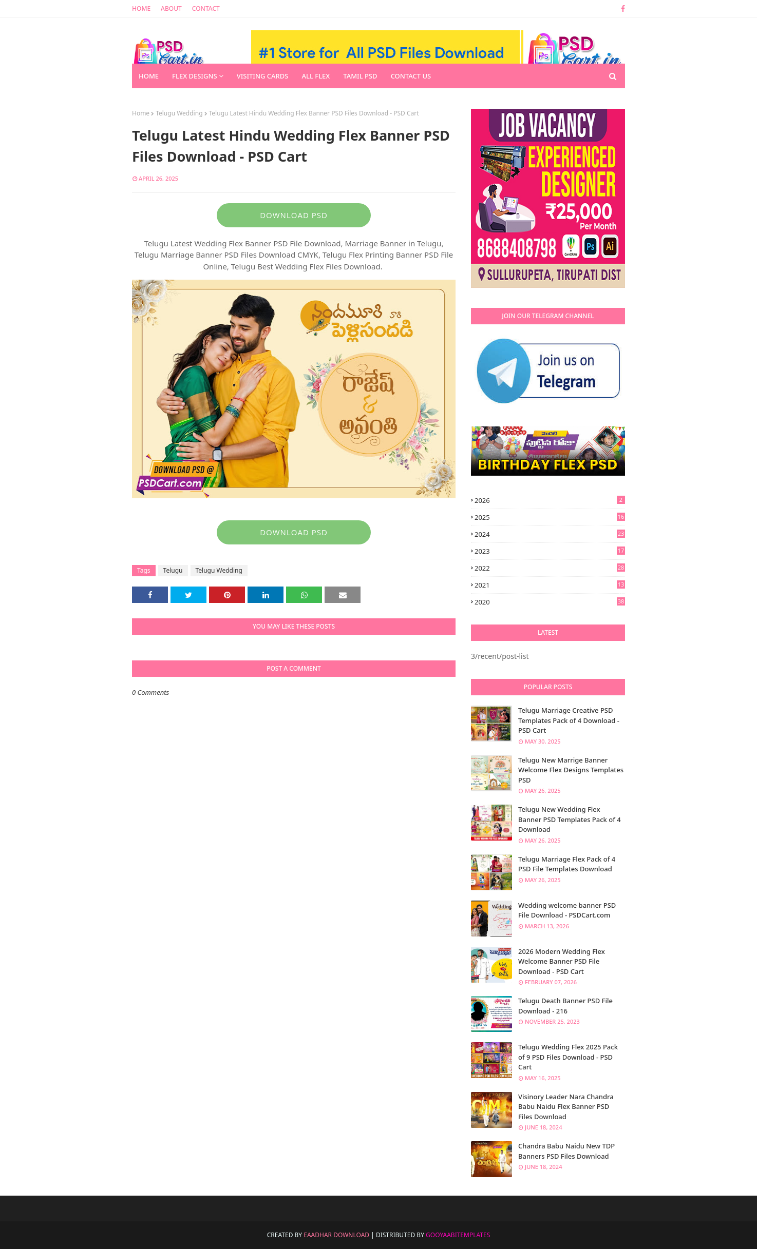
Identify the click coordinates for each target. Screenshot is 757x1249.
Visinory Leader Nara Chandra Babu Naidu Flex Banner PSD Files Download (566, 1106)
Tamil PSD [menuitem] (360, 76)
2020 (550, 602)
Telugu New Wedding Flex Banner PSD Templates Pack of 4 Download (569, 819)
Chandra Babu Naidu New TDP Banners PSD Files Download (566, 1151)
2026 (550, 500)
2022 (550, 568)
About (171, 8)
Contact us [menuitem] (411, 76)
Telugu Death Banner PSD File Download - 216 (565, 1006)
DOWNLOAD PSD (294, 215)
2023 (550, 551)
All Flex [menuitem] (315, 76)
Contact (206, 8)
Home (141, 8)
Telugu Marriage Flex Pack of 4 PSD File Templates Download (566, 864)
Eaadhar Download (336, 1235)
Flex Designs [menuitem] (194, 76)
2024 (550, 534)
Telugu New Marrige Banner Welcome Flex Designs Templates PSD (570, 770)
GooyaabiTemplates (458, 1235)
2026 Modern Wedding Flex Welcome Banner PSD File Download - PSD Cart (561, 961)
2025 (550, 517)
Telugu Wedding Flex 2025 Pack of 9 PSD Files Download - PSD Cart (568, 1056)
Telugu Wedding (179, 113)
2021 (550, 585)
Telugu (173, 570)
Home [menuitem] (149, 76)
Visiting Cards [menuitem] (263, 76)
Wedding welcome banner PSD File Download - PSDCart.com (567, 910)
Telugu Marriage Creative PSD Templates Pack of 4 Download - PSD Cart (568, 720)
